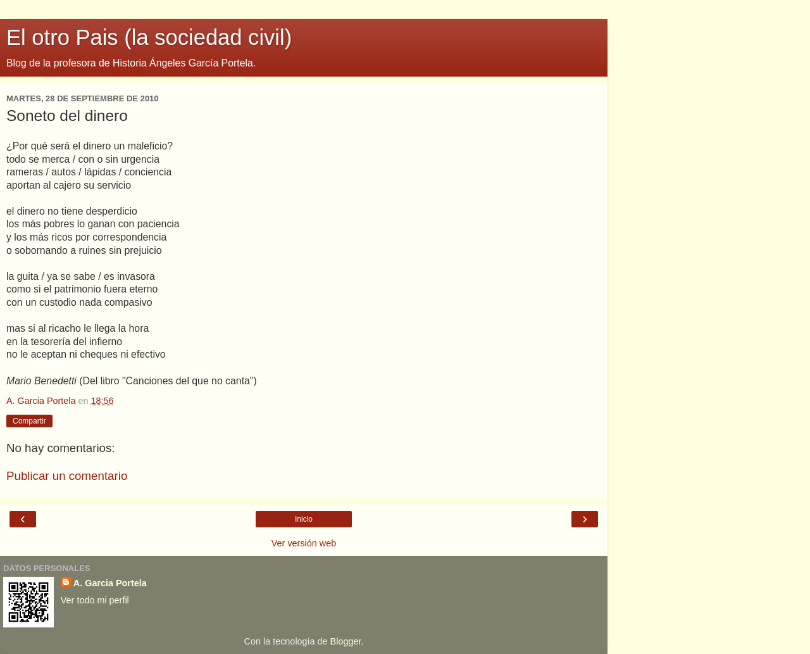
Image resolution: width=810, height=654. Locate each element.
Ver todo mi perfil (95, 600)
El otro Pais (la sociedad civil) (149, 37)
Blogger (345, 641)
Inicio (304, 519)
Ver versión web (303, 543)
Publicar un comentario (66, 475)
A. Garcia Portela (110, 583)
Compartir (29, 421)
